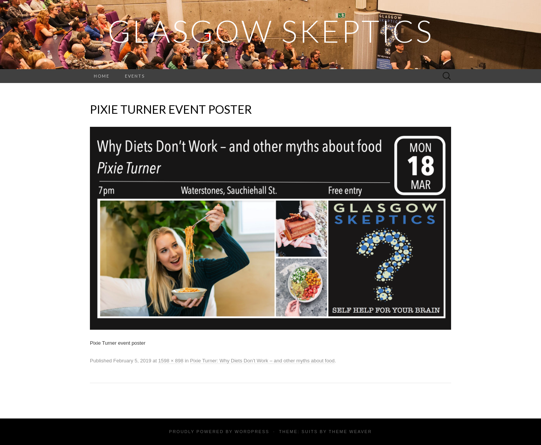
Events (135, 75)
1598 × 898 (170, 361)
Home (102, 75)
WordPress (252, 431)
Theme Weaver (350, 431)
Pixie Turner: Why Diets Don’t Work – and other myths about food (262, 361)
